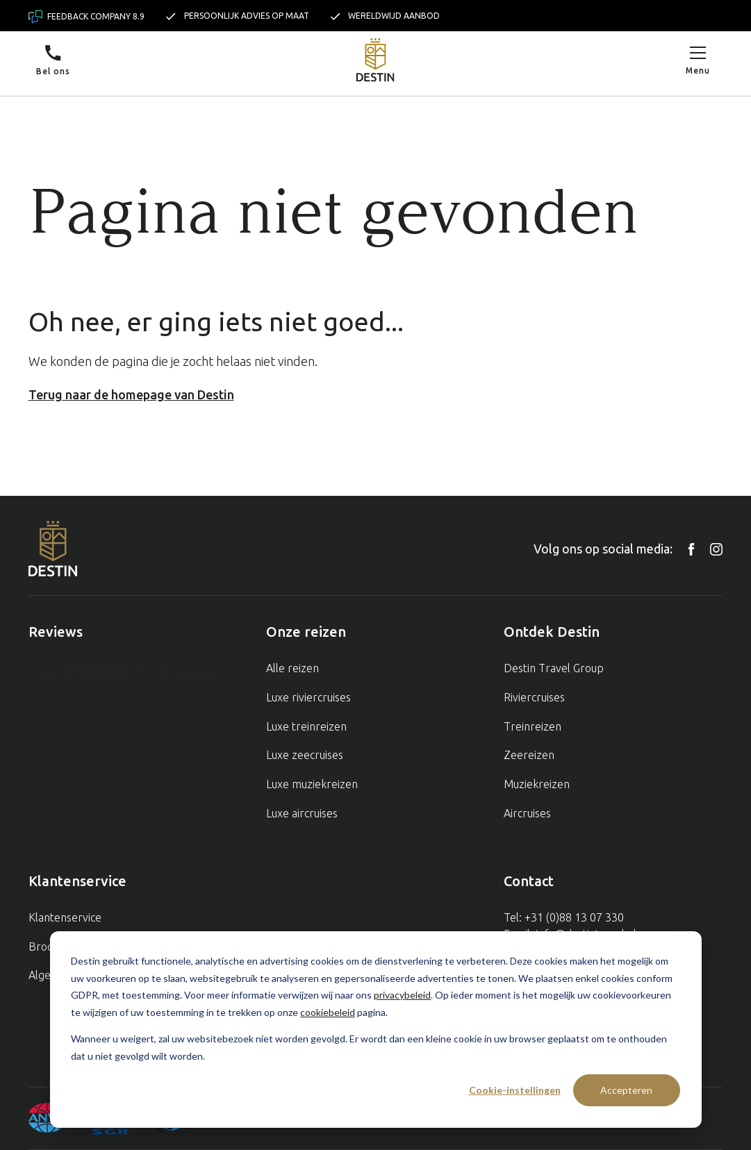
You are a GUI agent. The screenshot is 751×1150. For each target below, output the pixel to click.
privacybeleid (402, 995)
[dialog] (376, 1029)
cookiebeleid (327, 1012)
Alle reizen (292, 668)
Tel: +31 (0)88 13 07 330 (564, 917)
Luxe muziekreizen (312, 784)
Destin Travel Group (554, 668)
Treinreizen (532, 726)
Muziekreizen (537, 784)
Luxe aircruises (302, 813)
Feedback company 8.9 (86, 17)
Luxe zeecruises (304, 755)
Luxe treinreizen (306, 726)
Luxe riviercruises (308, 697)
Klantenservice (64, 917)
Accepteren (626, 1090)
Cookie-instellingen (515, 1090)
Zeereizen (529, 755)
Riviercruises (534, 697)
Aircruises (527, 813)
